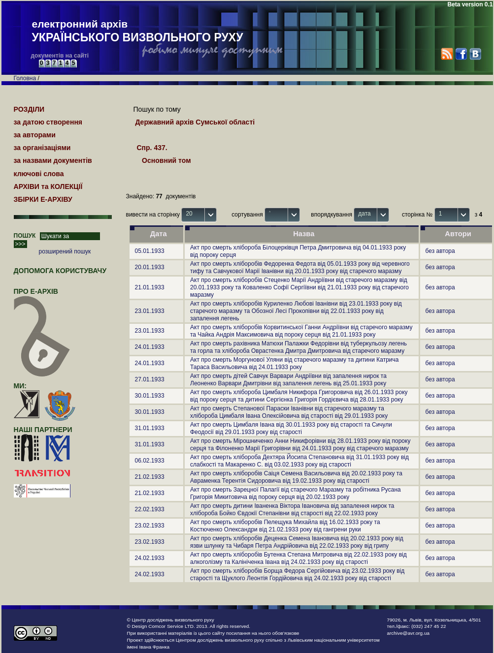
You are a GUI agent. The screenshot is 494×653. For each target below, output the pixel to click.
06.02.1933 (150, 460)
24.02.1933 (150, 558)
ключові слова (39, 174)
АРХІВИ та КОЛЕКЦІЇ (48, 186)
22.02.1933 (150, 509)
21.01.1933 (150, 287)
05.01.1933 (150, 251)
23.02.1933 (150, 525)
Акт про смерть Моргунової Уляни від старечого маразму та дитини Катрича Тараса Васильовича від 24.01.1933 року (294, 363)
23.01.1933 (150, 311)
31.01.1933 (150, 428)
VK (475, 54)
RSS (447, 54)
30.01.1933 (150, 395)
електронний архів (137, 31)
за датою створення (48, 122)
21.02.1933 (150, 476)
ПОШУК (25, 235)
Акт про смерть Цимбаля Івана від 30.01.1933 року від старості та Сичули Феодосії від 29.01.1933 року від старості (291, 428)
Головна (25, 78)
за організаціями (42, 148)
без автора (440, 251)
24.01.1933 (150, 346)
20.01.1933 (150, 267)
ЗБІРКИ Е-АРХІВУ (43, 199)
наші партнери (43, 430)
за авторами (35, 135)
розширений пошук (65, 251)
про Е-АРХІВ (42, 295)
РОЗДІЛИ (29, 109)
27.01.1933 (150, 379)
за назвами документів (53, 160)
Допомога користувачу (60, 271)
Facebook (461, 54)
